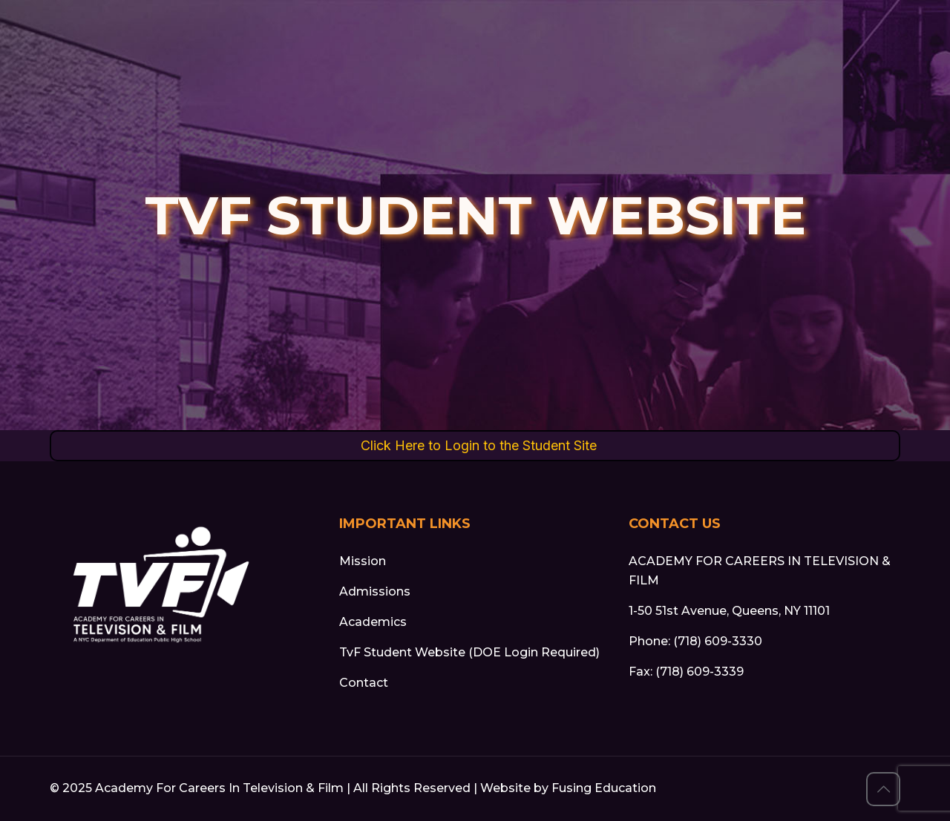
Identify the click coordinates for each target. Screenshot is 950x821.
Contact (363, 683)
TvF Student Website (402, 652)
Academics (373, 622)
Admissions (374, 591)
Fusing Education (603, 788)
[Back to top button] (883, 789)
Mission (362, 561)
